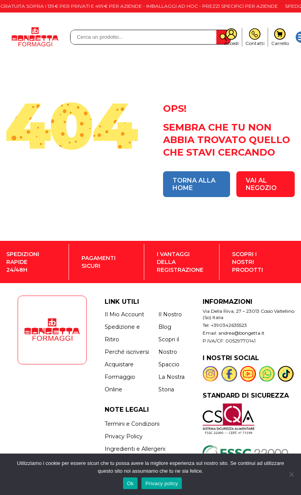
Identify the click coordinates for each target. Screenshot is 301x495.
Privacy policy (161, 483)
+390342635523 (229, 325)
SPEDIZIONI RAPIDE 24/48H (22, 262)
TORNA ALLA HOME (194, 184)
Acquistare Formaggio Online (120, 377)
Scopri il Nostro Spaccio (169, 352)
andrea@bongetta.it (241, 333)
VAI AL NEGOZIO (261, 184)
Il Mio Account (124, 314)
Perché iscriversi (127, 351)
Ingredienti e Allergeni (135, 448)
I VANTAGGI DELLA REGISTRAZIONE (180, 262)
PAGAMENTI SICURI (99, 262)
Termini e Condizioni (132, 423)
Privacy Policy (124, 436)
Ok (130, 483)
